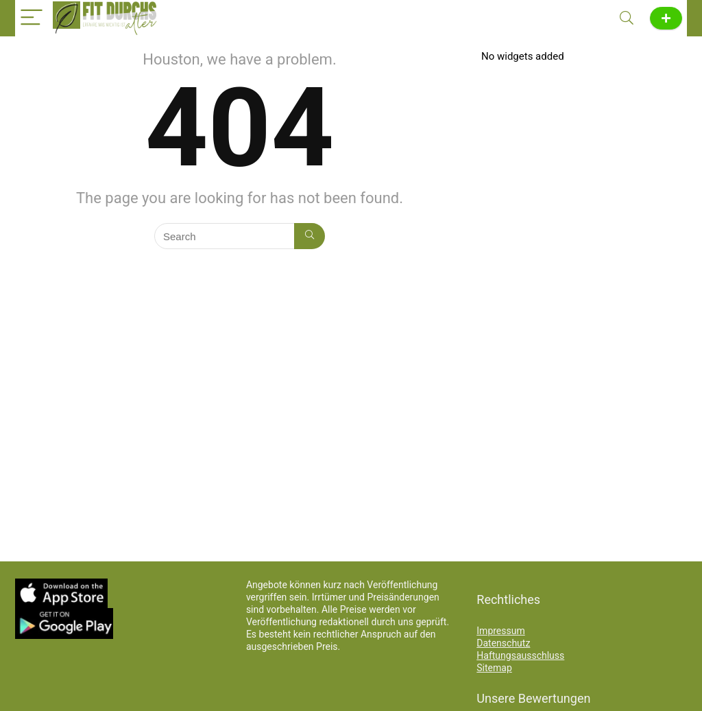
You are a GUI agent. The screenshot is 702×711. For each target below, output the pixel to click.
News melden (666, 18)
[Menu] (31, 18)
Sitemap (493, 667)
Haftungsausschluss (520, 655)
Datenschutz (503, 643)
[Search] (626, 18)
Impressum (500, 630)
